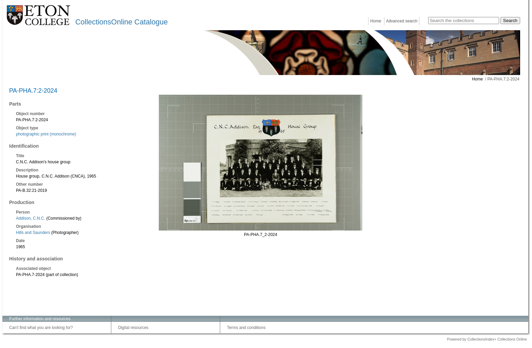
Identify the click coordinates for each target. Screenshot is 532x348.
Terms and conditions (246, 327)
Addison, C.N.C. (30, 218)
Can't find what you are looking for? (41, 327)
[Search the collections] (463, 20)
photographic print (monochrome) (46, 134)
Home (375, 21)
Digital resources (133, 327)
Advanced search (402, 21)
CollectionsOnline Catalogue (121, 22)
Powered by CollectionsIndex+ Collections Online (487, 339)
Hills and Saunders (33, 232)
